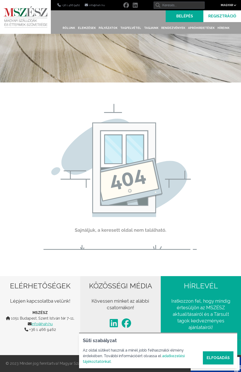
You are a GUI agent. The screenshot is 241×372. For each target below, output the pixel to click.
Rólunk (69, 28)
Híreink (223, 28)
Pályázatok (108, 28)
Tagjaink (151, 28)
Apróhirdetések (201, 28)
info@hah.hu (42, 324)
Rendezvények (173, 28)
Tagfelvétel (130, 28)
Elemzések (87, 28)
